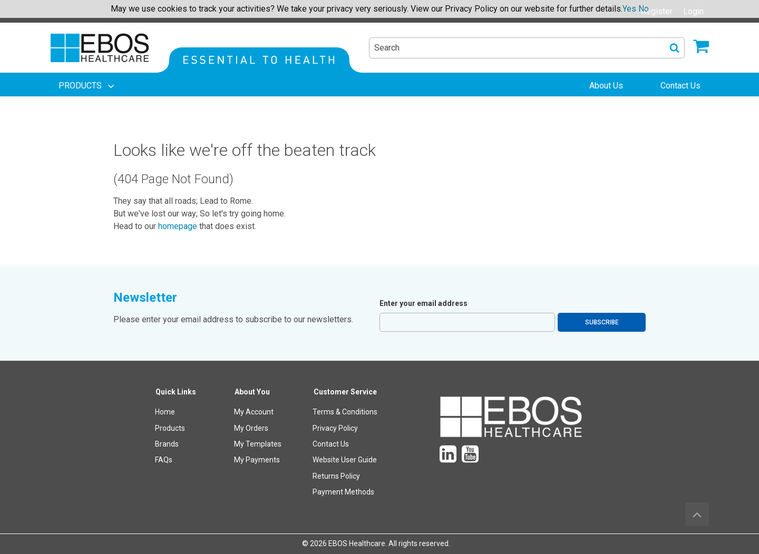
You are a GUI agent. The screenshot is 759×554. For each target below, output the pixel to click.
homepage (177, 226)
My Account (254, 412)
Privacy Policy (335, 428)
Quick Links (175, 392)
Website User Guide (345, 460)
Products (170, 428)
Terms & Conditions (345, 412)
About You (252, 392)
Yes (629, 9)
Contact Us (331, 444)
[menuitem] (87, 85)
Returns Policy (336, 476)
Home (165, 412)
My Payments (257, 460)
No (643, 9)
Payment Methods (343, 492)
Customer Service (345, 392)
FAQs (163, 460)
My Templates (257, 444)
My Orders (251, 428)
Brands (167, 444)
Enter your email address (424, 303)
